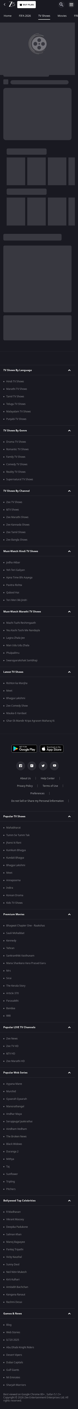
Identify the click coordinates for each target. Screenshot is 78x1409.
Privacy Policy (25, 786)
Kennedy (11, 941)
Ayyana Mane (14, 1084)
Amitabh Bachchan (17, 1287)
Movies (62, 16)
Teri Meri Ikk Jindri (16, 600)
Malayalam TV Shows (18, 411)
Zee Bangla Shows (16, 540)
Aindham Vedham (16, 1129)
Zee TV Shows (14, 502)
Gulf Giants (12, 1370)
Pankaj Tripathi (14, 1249)
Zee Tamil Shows (16, 532)
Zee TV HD (12, 1046)
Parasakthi (12, 1001)
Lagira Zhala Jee (15, 638)
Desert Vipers (14, 1355)
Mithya (10, 1159)
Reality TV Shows (16, 472)
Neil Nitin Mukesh (16, 1272)
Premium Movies (13, 914)
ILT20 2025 (12, 1340)
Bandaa (10, 1008)
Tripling (10, 1181)
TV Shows (44, 16)
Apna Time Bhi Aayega (19, 577)
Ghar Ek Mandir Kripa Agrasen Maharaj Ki (30, 721)
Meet (9, 691)
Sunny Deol (12, 1264)
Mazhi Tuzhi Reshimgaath (21, 623)
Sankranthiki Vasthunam (20, 956)
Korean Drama (14, 895)
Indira (9, 888)
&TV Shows (12, 510)
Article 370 (12, 993)
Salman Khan (13, 1234)
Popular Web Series (15, 1072)
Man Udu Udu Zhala (17, 645)
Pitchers (11, 1189)
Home (7, 16)
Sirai (8, 978)
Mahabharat (13, 828)
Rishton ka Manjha (16, 683)
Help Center (48, 778)
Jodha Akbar (13, 562)
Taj (8, 1166)
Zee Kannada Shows (18, 525)
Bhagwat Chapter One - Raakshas (25, 926)
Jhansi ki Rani (13, 843)
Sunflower (12, 1174)
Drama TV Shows (16, 442)
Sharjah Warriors (16, 1385)
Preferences (37, 793)
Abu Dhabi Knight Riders (20, 1347)
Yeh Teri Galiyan (15, 570)
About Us (25, 778)
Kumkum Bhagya (16, 850)
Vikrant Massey (15, 1219)
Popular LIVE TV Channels (19, 1027)
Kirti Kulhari (13, 1279)
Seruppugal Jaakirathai (19, 1121)
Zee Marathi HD (15, 1061)
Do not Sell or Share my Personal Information (37, 801)
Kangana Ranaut (15, 1294)
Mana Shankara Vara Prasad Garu (26, 963)
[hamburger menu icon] (71, 4)
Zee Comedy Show (17, 706)
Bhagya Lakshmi (15, 698)
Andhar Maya (14, 1114)
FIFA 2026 (25, 16)
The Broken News (16, 1136)
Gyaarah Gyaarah (16, 1099)
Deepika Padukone (17, 1227)
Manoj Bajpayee (15, 1242)
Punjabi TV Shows (16, 419)
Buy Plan (26, 4)
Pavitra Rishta (14, 585)
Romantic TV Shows (17, 449)
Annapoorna (13, 880)
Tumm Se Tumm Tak (18, 835)
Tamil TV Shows (15, 396)
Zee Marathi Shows (17, 517)
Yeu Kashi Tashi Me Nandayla (23, 630)
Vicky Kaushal (14, 1257)
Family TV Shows (15, 457)
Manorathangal (15, 1106)
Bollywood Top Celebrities (19, 1200)
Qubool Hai (12, 592)
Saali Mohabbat (15, 933)
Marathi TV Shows (16, 389)
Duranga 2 (12, 1151)
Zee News (12, 1038)
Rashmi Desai (14, 1302)
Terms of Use (50, 786)
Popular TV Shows (14, 816)
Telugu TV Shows (16, 404)
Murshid (11, 1091)
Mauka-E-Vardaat (16, 713)
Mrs (8, 971)
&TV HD (10, 1053)
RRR (8, 1016)
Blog (8, 1325)
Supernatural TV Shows (19, 479)
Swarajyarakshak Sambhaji (21, 660)
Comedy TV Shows (16, 464)
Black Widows (14, 1144)
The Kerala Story (15, 986)
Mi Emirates (13, 1377)
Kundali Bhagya (15, 858)
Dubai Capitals (14, 1362)
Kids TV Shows (14, 903)
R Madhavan (13, 1212)
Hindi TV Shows (15, 381)
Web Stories (13, 1332)
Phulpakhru (12, 653)
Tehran (10, 948)
